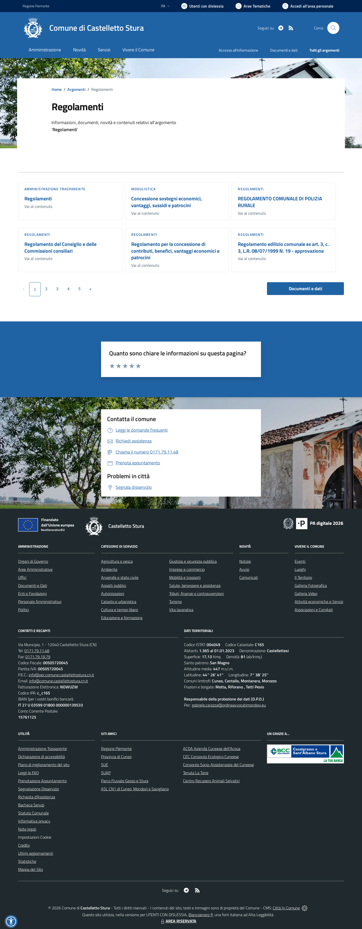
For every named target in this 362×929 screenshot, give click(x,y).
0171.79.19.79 (37, 657)
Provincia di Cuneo (116, 757)
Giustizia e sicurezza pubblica (193, 561)
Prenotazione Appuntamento (42, 781)
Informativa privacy (34, 821)
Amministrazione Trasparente (42, 749)
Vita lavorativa (181, 610)
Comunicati (248, 577)
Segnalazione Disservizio (38, 789)
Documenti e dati (305, 288)
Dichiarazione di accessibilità (41, 757)
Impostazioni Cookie (34, 837)
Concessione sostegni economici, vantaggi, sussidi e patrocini (166, 202)
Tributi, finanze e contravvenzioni (196, 593)
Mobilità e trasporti (185, 577)
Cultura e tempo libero (119, 610)
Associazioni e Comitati (314, 610)
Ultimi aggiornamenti (35, 853)
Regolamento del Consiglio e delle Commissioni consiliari (60, 247)
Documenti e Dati (32, 585)
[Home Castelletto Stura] (83, 28)
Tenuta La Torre (195, 773)
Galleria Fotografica (311, 585)
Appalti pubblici (113, 585)
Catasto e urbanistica (118, 602)
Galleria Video (306, 593)
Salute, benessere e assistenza (194, 585)
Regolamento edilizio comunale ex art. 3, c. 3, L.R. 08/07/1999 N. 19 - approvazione (283, 247)
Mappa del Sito (30, 869)
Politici (23, 610)
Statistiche (27, 861)
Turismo (175, 602)
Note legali (27, 829)
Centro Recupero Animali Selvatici (211, 781)
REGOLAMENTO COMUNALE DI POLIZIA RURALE (280, 202)
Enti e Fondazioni (32, 593)
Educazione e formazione (122, 618)
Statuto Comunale (33, 813)
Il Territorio (303, 577)
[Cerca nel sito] (333, 28)
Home (57, 89)
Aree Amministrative (35, 569)
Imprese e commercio (187, 569)
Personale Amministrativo (39, 602)
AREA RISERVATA (178, 921)
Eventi (300, 561)
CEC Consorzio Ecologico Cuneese (211, 757)
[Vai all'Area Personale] (307, 6)
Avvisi (244, 569)
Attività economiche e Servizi (319, 602)
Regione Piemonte (116, 749)
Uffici (22, 577)
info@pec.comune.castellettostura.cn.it (61, 675)
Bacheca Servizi (31, 805)
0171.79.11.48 (36, 651)
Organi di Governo (33, 561)
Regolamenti (38, 198)
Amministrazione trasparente (54, 189)
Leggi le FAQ (28, 773)
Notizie (245, 561)
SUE (104, 765)
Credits (24, 845)
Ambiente (109, 569)
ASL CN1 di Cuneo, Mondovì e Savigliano (135, 789)
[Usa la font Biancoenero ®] (202, 6)
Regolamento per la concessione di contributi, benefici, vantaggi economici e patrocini (175, 250)
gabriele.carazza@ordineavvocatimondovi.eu (229, 705)
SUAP (106, 773)
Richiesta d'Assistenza (36, 797)
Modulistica (143, 189)
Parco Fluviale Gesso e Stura (124, 781)
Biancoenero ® (201, 915)
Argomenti (76, 89)
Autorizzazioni (112, 593)
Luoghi (300, 569)
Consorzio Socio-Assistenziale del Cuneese (218, 765)
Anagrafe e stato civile (120, 577)
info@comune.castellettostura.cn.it (58, 681)
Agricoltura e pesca (117, 561)
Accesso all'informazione (238, 50)
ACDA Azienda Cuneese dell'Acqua (211, 749)
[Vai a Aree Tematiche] (253, 6)
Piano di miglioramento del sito (43, 765)
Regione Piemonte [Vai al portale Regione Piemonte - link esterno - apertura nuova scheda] (36, 6)
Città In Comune (286, 908)
